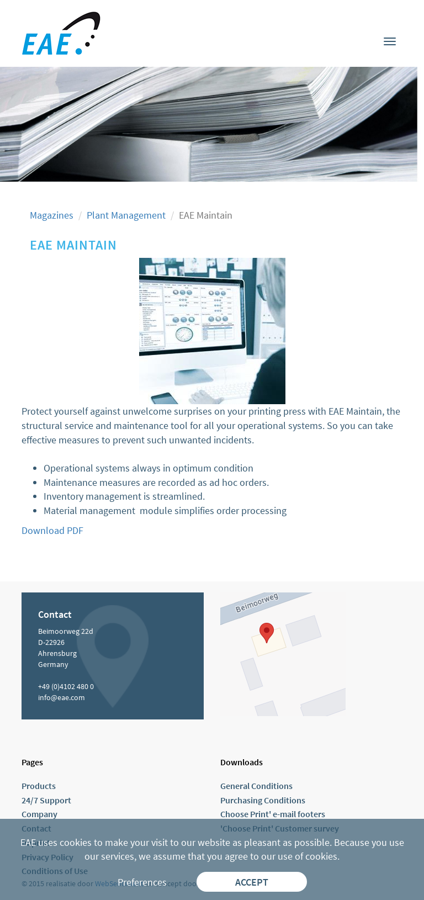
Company (39, 813)
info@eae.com (61, 697)
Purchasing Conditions (262, 800)
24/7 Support (46, 800)
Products (39, 785)
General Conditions (256, 785)
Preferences (142, 882)
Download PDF (52, 530)
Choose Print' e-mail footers (272, 813)
